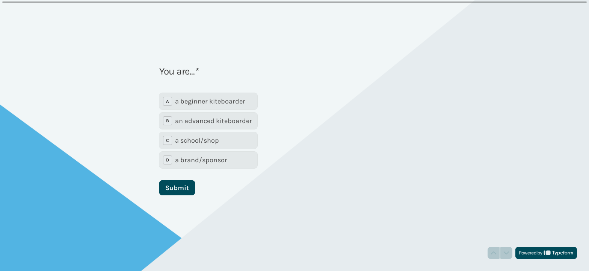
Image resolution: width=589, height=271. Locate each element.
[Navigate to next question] (506, 253)
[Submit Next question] (177, 187)
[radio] (208, 101)
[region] (73, 242)
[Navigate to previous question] (494, 253)
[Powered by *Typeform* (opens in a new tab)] (546, 253)
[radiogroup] (208, 130)
